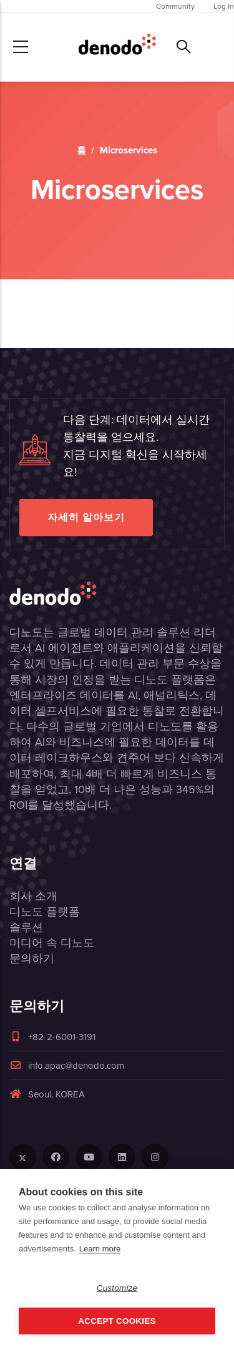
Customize (117, 1288)
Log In (223, 6)
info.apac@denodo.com (66, 1065)
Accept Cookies (116, 1321)
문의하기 (31, 958)
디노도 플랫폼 (44, 911)
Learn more (99, 1248)
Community (175, 6)
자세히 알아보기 (86, 517)
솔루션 (26, 927)
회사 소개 (33, 896)
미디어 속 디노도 (51, 942)
